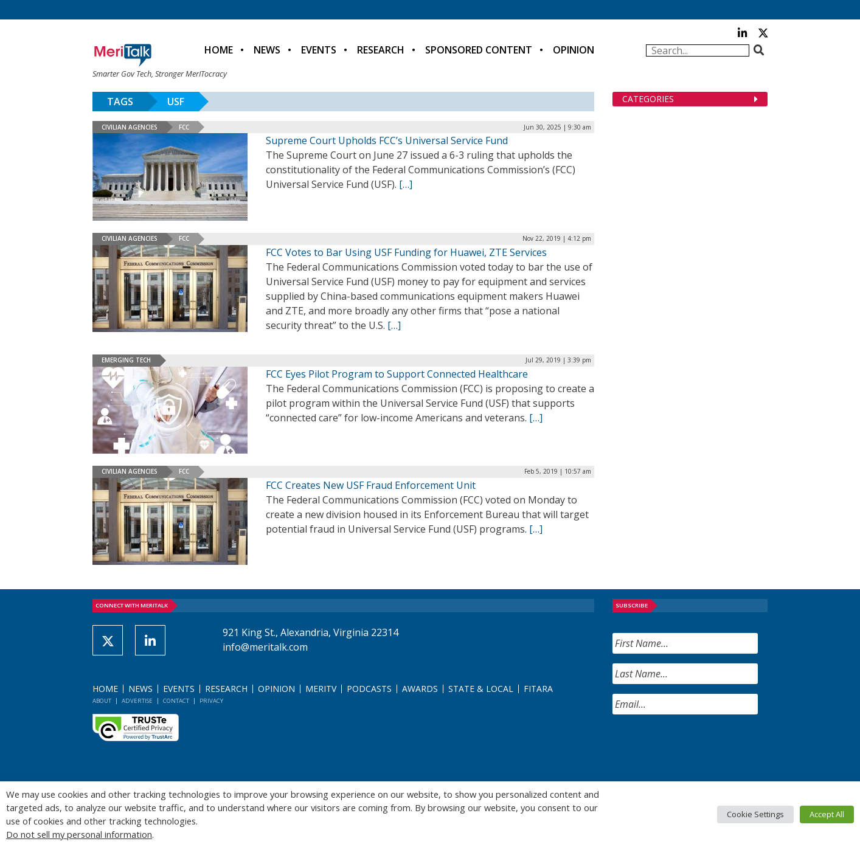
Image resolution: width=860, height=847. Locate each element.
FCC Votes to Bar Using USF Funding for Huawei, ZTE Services (406, 252)
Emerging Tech (126, 360)
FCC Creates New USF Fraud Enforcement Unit (371, 485)
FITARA (538, 688)
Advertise (137, 701)
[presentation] (704, 748)
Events (318, 50)
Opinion (573, 50)
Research (380, 50)
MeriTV (320, 688)
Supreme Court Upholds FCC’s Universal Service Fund (387, 140)
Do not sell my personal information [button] (79, 834)
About (101, 701)
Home (218, 50)
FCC (184, 127)
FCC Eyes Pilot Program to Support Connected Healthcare (397, 374)
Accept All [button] (827, 814)
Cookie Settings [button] (755, 814)
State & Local (480, 688)
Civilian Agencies (130, 127)
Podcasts (369, 688)
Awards (420, 688)
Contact (176, 701)
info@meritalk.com (265, 647)
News (267, 50)
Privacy (211, 701)
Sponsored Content (478, 50)
